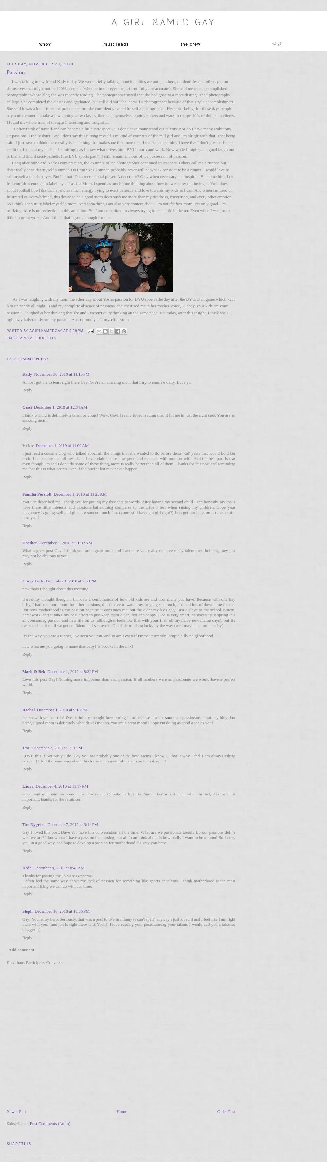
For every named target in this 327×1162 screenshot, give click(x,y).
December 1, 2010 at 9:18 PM (62, 709)
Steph (27, 911)
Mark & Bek (33, 671)
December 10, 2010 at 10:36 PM (62, 911)
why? (276, 43)
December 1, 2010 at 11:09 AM (62, 445)
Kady (27, 374)
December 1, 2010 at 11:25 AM (80, 494)
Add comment (21, 949)
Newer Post (16, 1111)
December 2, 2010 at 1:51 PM (56, 747)
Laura (28, 786)
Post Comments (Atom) (50, 1123)
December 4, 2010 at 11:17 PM (62, 786)
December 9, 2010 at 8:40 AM (59, 867)
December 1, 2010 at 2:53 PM (71, 581)
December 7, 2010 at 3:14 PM (72, 824)
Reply (27, 389)
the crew (191, 44)
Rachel (28, 709)
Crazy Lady (33, 581)
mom (28, 338)
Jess (25, 747)
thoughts (45, 338)
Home (122, 1111)
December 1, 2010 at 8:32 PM (72, 671)
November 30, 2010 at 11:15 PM (61, 374)
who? (45, 44)
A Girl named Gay (163, 22)
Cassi (27, 407)
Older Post (226, 1111)
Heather (29, 542)
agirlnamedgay (46, 331)
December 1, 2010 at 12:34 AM (60, 407)
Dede (26, 867)
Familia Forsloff (37, 494)
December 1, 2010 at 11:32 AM (65, 542)
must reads (116, 44)
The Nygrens (33, 824)
